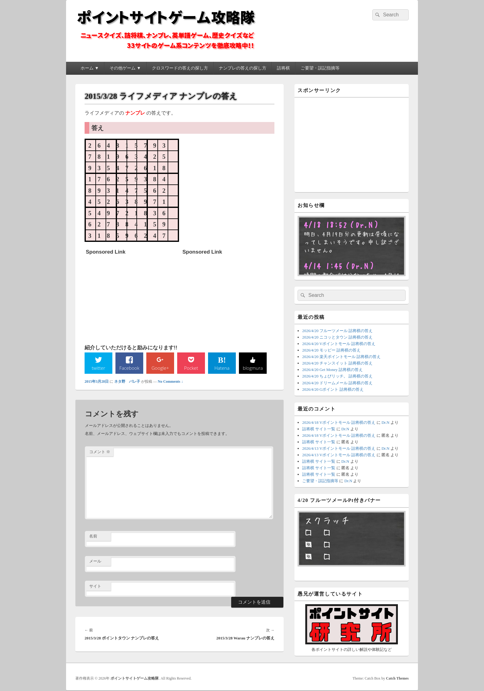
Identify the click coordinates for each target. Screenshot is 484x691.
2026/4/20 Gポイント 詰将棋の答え (333, 389)
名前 (93, 536)
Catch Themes (397, 678)
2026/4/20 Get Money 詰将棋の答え (332, 369)
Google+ (160, 367)
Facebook (129, 367)
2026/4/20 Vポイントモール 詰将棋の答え (338, 343)
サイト (95, 586)
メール (95, 561)
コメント (99, 452)
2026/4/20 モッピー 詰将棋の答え (331, 350)
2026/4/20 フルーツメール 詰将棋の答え (337, 330)
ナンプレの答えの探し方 (242, 68)
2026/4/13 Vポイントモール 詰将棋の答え (338, 448)
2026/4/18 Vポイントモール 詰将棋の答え (338, 422)
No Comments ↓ (170, 382)
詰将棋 (283, 68)
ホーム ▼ (90, 68)
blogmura (252, 367)
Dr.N (386, 422)
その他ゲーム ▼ (125, 68)
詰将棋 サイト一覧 (318, 429)
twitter (98, 367)
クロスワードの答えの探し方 (180, 68)
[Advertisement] (132, 296)
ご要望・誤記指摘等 (320, 68)
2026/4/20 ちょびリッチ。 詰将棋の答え (337, 376)
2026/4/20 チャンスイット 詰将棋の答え (337, 363)
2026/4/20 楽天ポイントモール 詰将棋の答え (341, 356)
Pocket (191, 367)
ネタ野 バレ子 (127, 382)
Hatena (222, 367)
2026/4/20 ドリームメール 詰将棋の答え (337, 383)
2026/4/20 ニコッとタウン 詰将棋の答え (337, 337)
